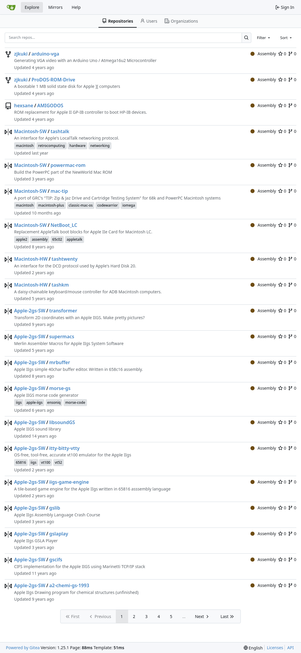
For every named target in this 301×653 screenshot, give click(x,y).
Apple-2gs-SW (29, 311)
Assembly (263, 53)
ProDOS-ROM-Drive (53, 80)
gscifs (55, 559)
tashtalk (60, 131)
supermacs (61, 336)
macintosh (25, 145)
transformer (63, 311)
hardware (77, 145)
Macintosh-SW (30, 131)
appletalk (74, 239)
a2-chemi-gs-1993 (69, 585)
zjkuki (21, 54)
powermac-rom (68, 165)
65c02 (57, 239)
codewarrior (107, 205)
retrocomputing (51, 145)
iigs (19, 402)
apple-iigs (34, 402)
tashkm (60, 285)
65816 (21, 462)
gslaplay (58, 534)
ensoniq (54, 402)
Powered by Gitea (23, 647)
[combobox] (264, 37)
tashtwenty (64, 259)
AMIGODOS (50, 105)
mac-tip (59, 191)
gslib (54, 508)
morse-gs (59, 388)
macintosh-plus (51, 205)
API (290, 647)
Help (76, 7)
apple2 (21, 239)
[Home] (11, 7)
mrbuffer (59, 362)
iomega (128, 205)
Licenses (275, 647)
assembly (40, 239)
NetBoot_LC (64, 225)
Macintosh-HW (31, 259)
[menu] (253, 648)
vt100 (45, 462)
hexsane (23, 105)
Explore (32, 7)
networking (100, 145)
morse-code (75, 402)
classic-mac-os (81, 205)
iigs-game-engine (69, 482)
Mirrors (55, 7)
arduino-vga (45, 54)
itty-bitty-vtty (64, 448)
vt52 (58, 462)
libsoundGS (62, 422)
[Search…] (246, 38)
